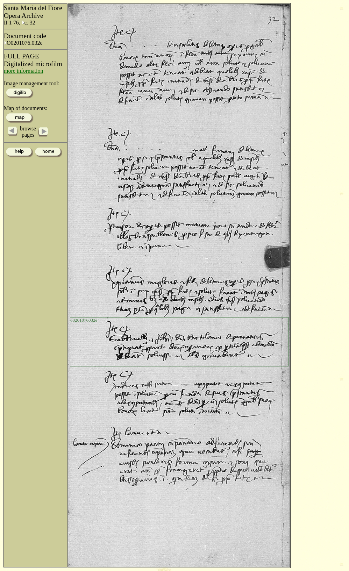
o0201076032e (83, 320)
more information (23, 71)
